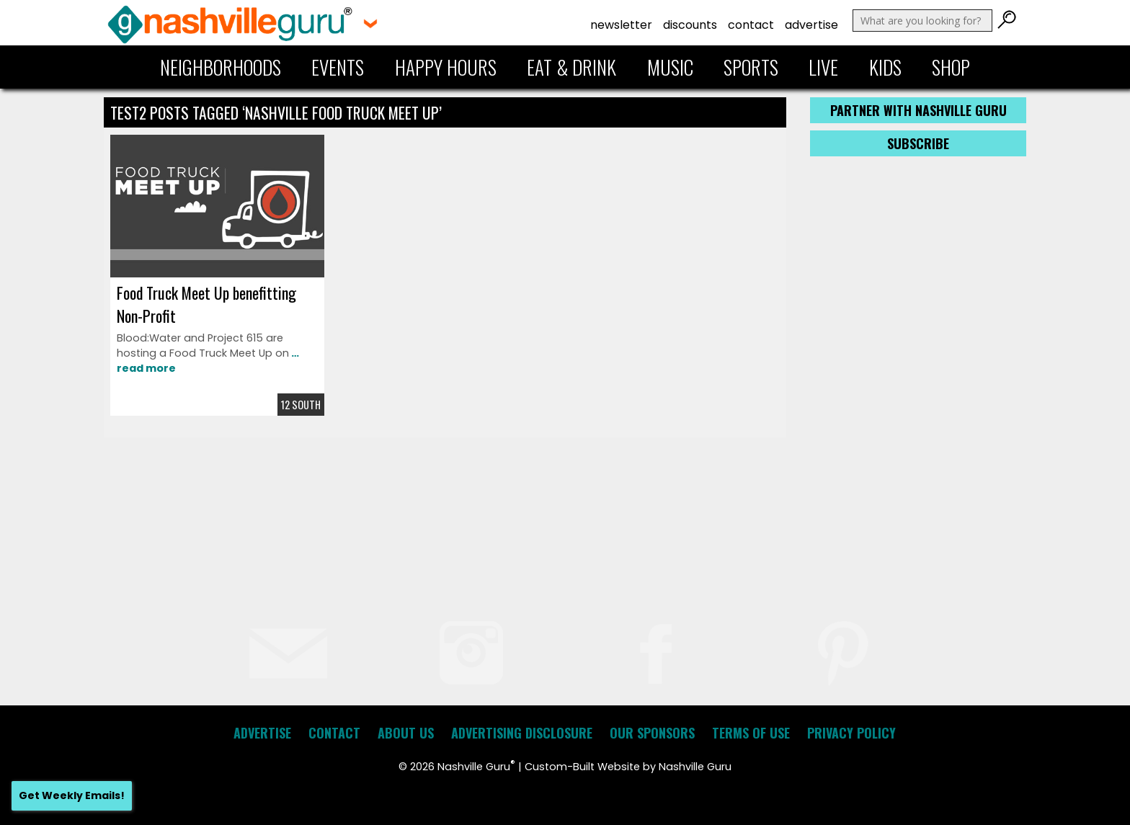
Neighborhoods (220, 67)
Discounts (690, 25)
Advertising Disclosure (521, 732)
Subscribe (918, 143)
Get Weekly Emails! (72, 795)
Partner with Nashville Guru (918, 110)
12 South (301, 404)
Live (823, 67)
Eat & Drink (571, 67)
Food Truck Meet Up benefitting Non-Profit (206, 304)
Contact (751, 25)
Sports (751, 67)
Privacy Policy (851, 732)
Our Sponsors (652, 732)
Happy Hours (446, 67)
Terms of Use (751, 732)
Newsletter (621, 25)
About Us (406, 732)
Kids (885, 67)
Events (337, 67)
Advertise (811, 25)
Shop (951, 67)
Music (670, 67)
